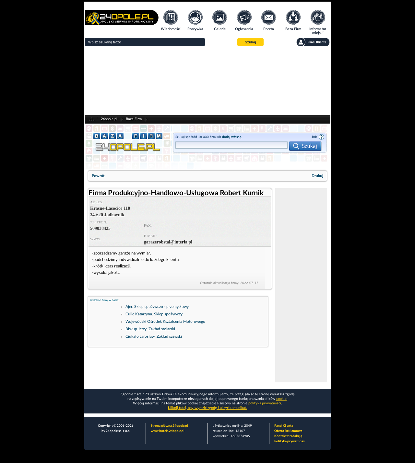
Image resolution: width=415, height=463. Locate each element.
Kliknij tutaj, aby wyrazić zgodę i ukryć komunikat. (207, 408)
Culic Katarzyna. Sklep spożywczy (154, 314)
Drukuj (317, 176)
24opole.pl (109, 119)
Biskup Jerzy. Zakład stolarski (150, 329)
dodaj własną (231, 137)
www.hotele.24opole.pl (167, 431)
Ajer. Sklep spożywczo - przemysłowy (157, 307)
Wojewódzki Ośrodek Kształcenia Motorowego (165, 321)
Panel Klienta (283, 425)
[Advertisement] (207, 81)
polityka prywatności (264, 403)
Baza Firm (134, 119)
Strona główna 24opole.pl (169, 425)
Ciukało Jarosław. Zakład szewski (153, 336)
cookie (281, 399)
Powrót (98, 176)
